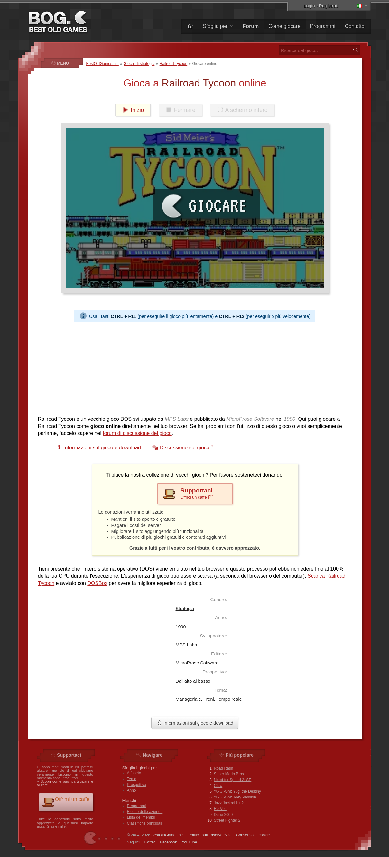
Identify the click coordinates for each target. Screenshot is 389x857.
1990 (181, 626)
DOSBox (97, 583)
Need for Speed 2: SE (233, 780)
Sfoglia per (218, 26)
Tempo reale (229, 699)
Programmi (322, 26)
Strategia (185, 608)
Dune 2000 (223, 814)
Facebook (168, 842)
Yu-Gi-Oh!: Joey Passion (235, 797)
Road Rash (223, 768)
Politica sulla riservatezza (210, 835)
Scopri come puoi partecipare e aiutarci (65, 783)
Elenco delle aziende (145, 811)
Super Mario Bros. (229, 774)
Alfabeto (134, 773)
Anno (131, 790)
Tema (131, 779)
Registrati (328, 5)
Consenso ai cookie (253, 835)
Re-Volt (220, 809)
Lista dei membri (141, 817)
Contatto (354, 26)
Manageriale (188, 699)
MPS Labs (186, 644)
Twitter (149, 842)
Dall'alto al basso (193, 681)
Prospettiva (136, 784)
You (189, 842)
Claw (218, 785)
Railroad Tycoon (174, 63)
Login (309, 5)
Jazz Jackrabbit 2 (229, 803)
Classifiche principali (144, 823)
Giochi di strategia (139, 63)
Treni (208, 699)
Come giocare (284, 26)
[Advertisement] (195, 367)
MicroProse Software (197, 662)
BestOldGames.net (102, 63)
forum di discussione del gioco (137, 433)
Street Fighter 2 (227, 820)
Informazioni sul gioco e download (194, 723)
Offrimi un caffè (66, 802)
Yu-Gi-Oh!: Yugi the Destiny (237, 791)
